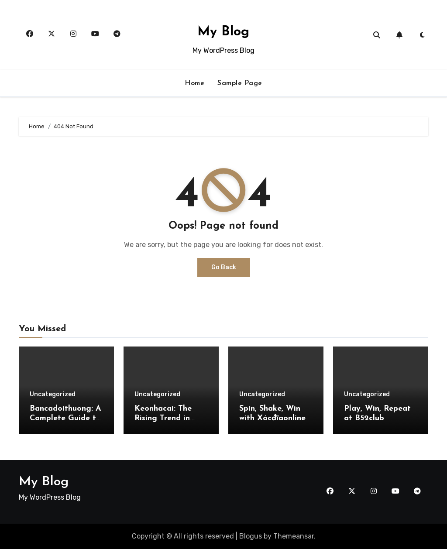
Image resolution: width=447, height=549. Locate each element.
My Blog (223, 32)
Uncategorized (53, 394)
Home (194, 83)
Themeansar (293, 536)
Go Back (223, 267)
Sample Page (239, 83)
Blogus (250, 536)
